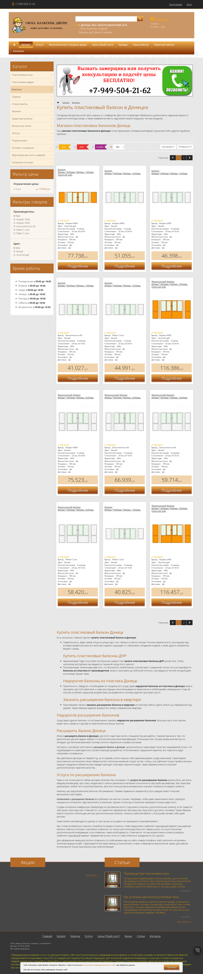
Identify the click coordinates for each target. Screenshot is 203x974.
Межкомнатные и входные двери (68, 44)
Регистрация (175, 4)
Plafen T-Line (22, 233)
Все (18, 216)
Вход (189, 4)
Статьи (141, 936)
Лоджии (32, 96)
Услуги (39, 44)
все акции (90, 874)
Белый (19, 251)
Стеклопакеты (32, 104)
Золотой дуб (22, 255)
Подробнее (78, 266)
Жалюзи (32, 111)
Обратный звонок (164, 44)
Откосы (32, 133)
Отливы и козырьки (32, 147)
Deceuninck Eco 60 (26, 226)
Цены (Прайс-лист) (102, 44)
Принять (171, 967)
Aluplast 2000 (23, 219)
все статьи (182, 921)
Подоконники (32, 140)
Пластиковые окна (32, 74)
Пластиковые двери (32, 82)
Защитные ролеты (32, 118)
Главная (47, 936)
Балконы (76, 102)
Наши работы (141, 44)
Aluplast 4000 (23, 222)
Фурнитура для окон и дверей (32, 155)
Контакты (18, 51)
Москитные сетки (32, 125)
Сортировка (168, 146)
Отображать (185, 146)
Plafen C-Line (22, 229)
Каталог (25, 44)
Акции (128, 936)
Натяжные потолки (32, 162)
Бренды (123, 44)
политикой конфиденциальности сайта (100, 965)
